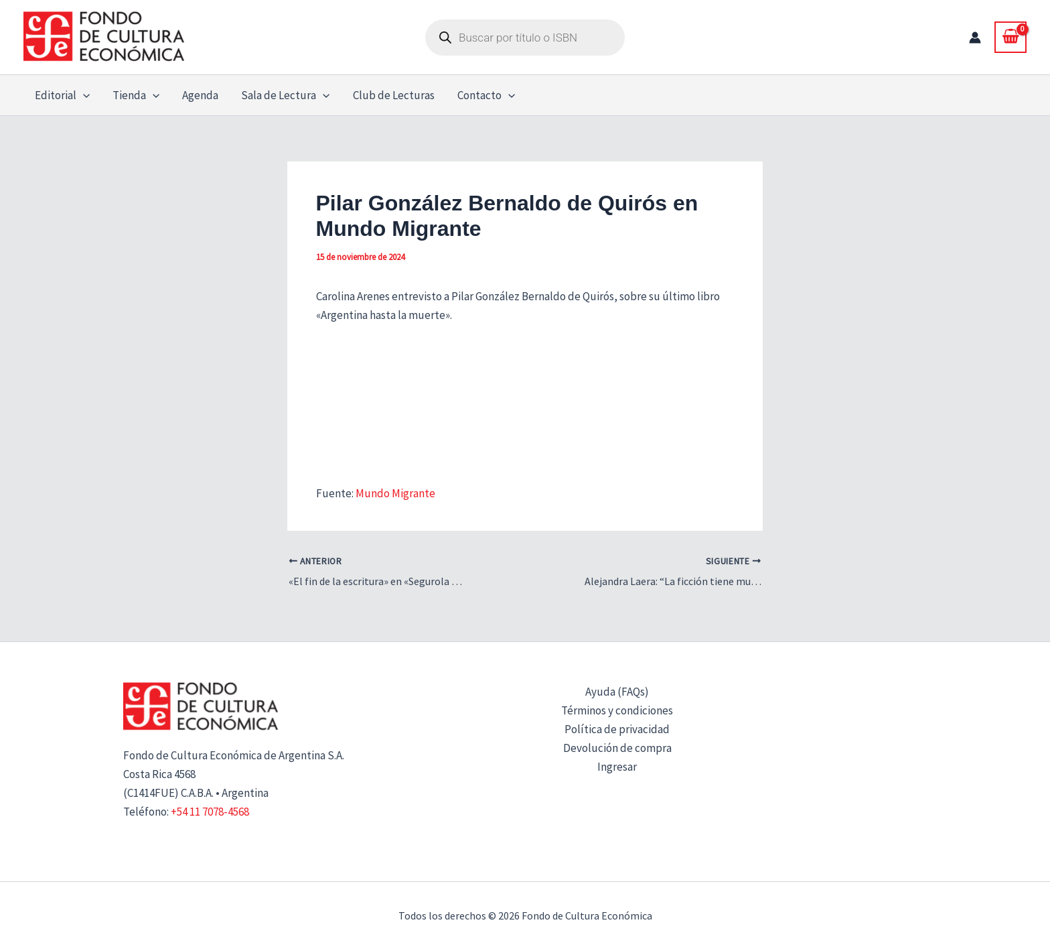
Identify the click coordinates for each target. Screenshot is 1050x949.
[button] (83, 95)
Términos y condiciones (617, 710)
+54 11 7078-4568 (210, 811)
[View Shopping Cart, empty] (1010, 36)
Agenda (200, 95)
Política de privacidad (617, 729)
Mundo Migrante (395, 493)
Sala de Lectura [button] (285, 95)
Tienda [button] (135, 95)
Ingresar (617, 766)
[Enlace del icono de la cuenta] (975, 37)
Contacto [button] (486, 95)
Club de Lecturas (394, 95)
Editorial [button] (62, 95)
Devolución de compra (617, 748)
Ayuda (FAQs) (617, 691)
